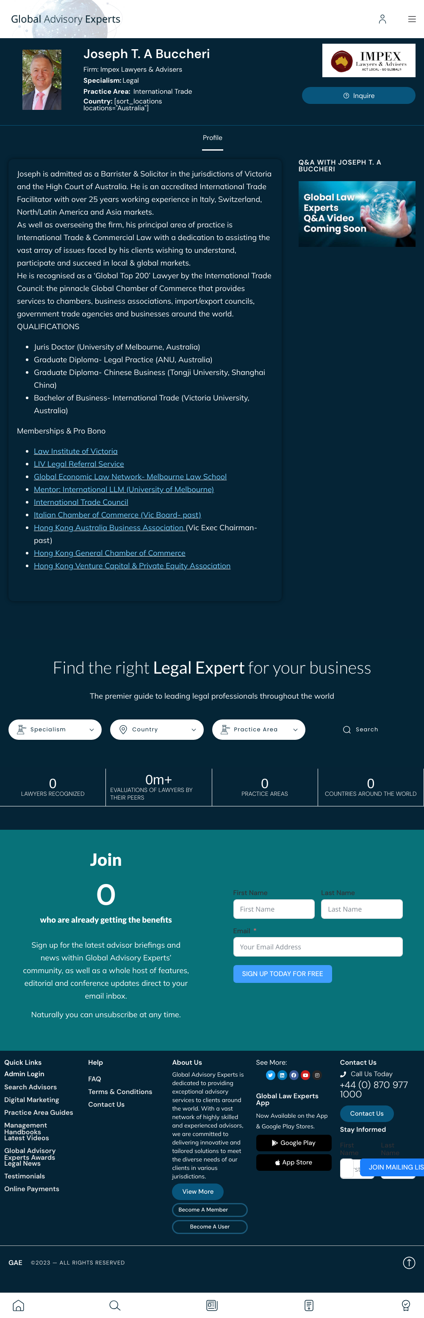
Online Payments (31, 1188)
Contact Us (106, 1104)
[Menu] (411, 19)
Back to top (409, 1262)
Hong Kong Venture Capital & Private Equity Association (132, 566)
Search (360, 730)
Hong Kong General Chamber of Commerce (110, 553)
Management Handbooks (25, 1128)
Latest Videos (26, 1137)
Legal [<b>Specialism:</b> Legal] (111, 80)
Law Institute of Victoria (76, 451)
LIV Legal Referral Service (79, 464)
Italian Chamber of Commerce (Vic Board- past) (117, 515)
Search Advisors (30, 1087)
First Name (250, 893)
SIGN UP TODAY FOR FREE (282, 973)
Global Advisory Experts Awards (30, 1154)
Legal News (22, 1163)
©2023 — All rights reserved (78, 1263)
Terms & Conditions (120, 1091)
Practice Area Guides (38, 1112)
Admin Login (24, 1073)
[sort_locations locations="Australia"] (122, 104)
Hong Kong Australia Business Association (110, 528)
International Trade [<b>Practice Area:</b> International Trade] (137, 91)
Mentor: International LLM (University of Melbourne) (124, 490)
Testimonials (24, 1176)
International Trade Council (81, 502)
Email (241, 931)
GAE (15, 1262)
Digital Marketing (31, 1099)
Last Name (338, 893)
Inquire (359, 95)
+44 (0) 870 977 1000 (374, 1089)
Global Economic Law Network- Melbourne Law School (130, 477)
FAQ (94, 1079)
